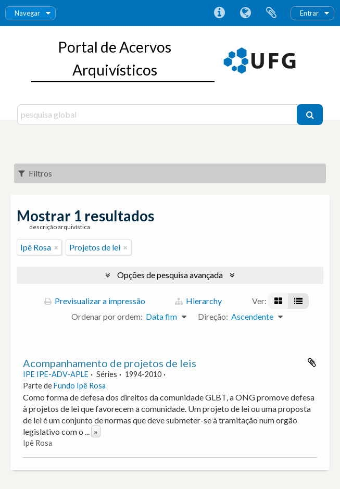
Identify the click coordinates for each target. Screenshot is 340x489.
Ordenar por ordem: (107, 316)
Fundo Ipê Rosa (80, 385)
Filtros (35, 173)
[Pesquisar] (310, 114)
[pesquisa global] (158, 114)
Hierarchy (198, 301)
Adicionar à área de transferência (312, 362)
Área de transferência (271, 13)
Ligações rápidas (219, 13)
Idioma (245, 13)
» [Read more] (96, 431)
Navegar (27, 13)
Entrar (309, 13)
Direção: (213, 316)
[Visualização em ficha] (278, 301)
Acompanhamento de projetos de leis (109, 363)
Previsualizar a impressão (94, 301)
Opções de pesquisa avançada (170, 275)
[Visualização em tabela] (298, 301)
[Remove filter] (56, 247)
